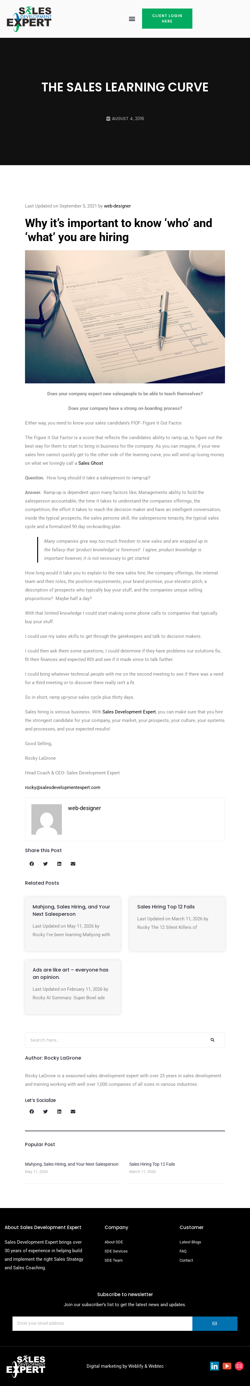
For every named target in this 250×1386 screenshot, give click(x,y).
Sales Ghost (90, 463)
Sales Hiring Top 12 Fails (166, 906)
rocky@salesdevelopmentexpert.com (62, 787)
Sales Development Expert (129, 712)
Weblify (135, 1366)
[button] (132, 19)
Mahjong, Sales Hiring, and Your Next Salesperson (71, 910)
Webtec (156, 1366)
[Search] (212, 1040)
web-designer (117, 206)
